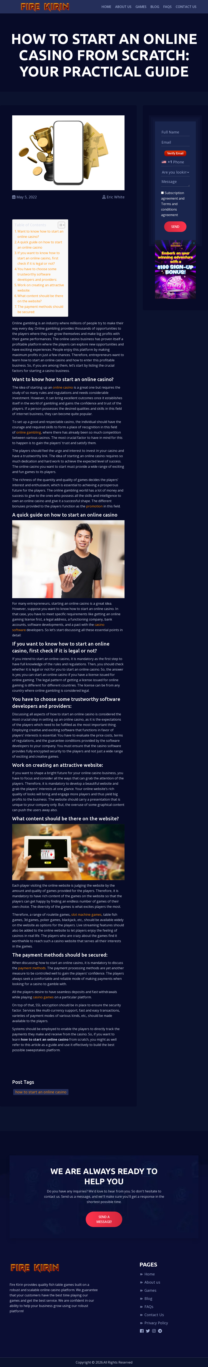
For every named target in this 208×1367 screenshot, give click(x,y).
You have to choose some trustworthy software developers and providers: (37, 274)
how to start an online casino (40, 1091)
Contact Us (186, 6)
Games (140, 6)
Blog (154, 6)
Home (106, 6)
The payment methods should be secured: (40, 309)
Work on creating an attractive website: (40, 288)
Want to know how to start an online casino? (40, 234)
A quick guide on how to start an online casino (39, 245)
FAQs (167, 6)
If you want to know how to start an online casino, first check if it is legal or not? (38, 258)
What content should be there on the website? (40, 298)
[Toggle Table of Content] (59, 225)
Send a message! (104, 1219)
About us (123, 6)
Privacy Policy (154, 1322)
